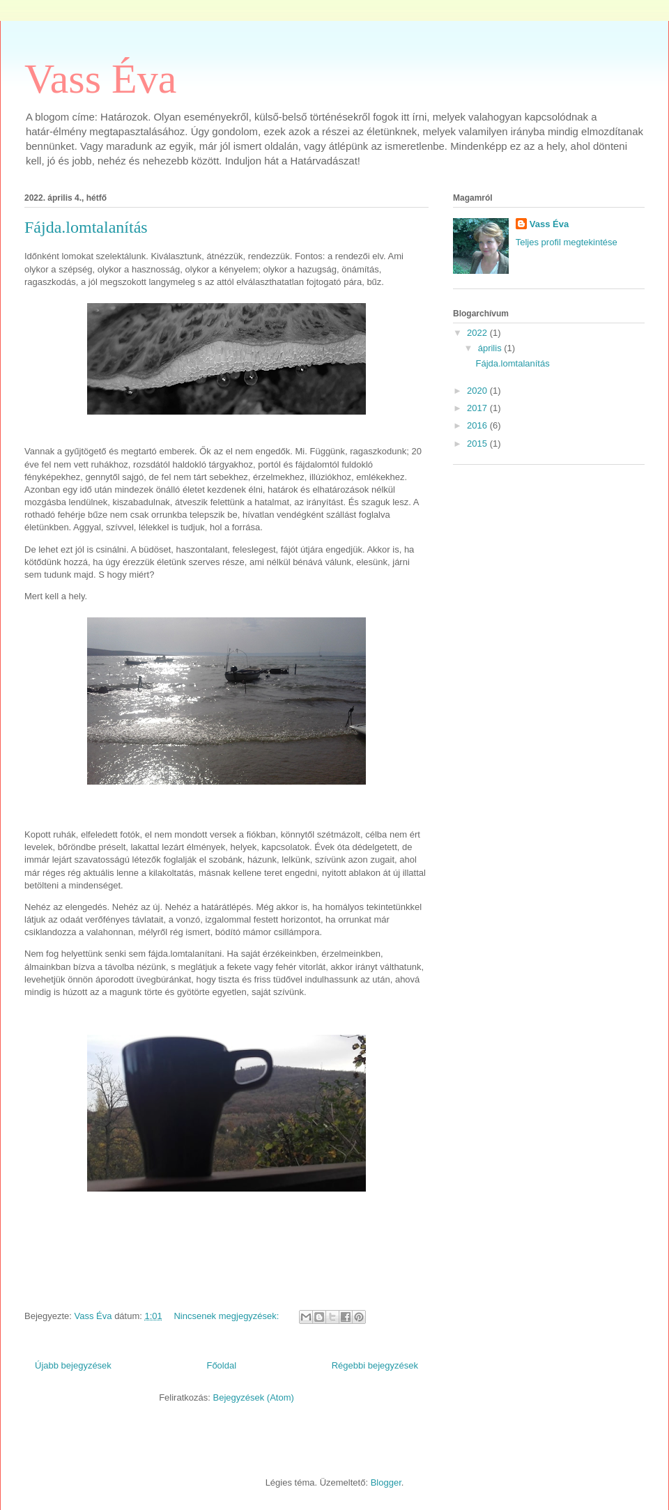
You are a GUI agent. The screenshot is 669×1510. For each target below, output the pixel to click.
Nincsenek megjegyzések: (228, 1316)
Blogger (386, 1482)
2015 (478, 443)
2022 (478, 333)
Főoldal (221, 1365)
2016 (478, 425)
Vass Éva (100, 79)
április (491, 348)
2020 (478, 390)
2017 (478, 408)
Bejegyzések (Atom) (253, 1397)
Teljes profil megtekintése (566, 242)
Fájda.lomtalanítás (86, 227)
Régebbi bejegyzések (375, 1365)
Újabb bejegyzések (73, 1365)
